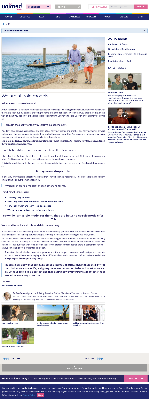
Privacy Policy (28, 395)
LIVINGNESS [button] (74, 17)
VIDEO (107, 17)
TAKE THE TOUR (135, 378)
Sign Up (140, 7)
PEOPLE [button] (8, 17)
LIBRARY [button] (124, 17)
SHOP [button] (140, 17)
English (40, 7)
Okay (40, 395)
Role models (7, 286)
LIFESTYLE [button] (25, 17)
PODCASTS (91, 17)
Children (18, 286)
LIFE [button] (58, 17)
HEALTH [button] (41, 17)
